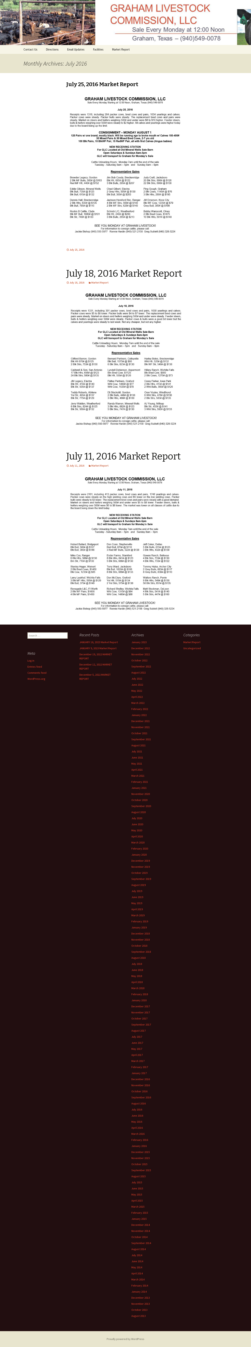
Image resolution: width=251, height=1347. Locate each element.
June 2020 (137, 824)
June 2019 (137, 897)
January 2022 (139, 715)
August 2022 (138, 672)
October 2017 (139, 1018)
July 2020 (136, 818)
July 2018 (136, 964)
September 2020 (141, 806)
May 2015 (136, 1194)
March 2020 (138, 842)
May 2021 (136, 763)
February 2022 (139, 709)
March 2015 (138, 1206)
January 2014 (139, 1291)
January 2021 (139, 788)
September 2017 (141, 1024)
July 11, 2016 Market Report (123, 456)
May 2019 (136, 903)
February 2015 (139, 1212)
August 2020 (138, 812)
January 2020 (139, 854)
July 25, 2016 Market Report (102, 84)
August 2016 (138, 1103)
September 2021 (141, 739)
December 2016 (140, 1079)
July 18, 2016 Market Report (124, 273)
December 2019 (140, 860)
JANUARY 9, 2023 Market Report (97, 648)
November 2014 (140, 1231)
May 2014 (136, 1267)
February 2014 (139, 1285)
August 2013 (138, 1316)
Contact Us (30, 49)
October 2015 (139, 1164)
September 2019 (141, 879)
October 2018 (139, 945)
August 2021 (138, 745)
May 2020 (136, 830)
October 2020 (139, 800)
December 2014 (140, 1225)
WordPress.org (36, 679)
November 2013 (140, 1303)
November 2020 (140, 794)
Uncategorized (192, 648)
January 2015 (139, 1219)
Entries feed (34, 666)
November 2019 (140, 867)
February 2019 (139, 921)
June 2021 (137, 757)
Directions (52, 49)
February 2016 (139, 1140)
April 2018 (137, 982)
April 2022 (137, 697)
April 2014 (137, 1273)
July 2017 (136, 1036)
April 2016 (137, 1127)
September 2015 (141, 1170)
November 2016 (140, 1085)
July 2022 (136, 678)
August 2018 (138, 958)
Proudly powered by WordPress (125, 1339)
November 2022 (140, 654)
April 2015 (137, 1200)
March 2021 (138, 775)
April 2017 (137, 1055)
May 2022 (136, 690)
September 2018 (141, 951)
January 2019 (139, 927)
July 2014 (136, 1255)
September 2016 (141, 1097)
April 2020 (137, 836)
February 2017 (139, 1067)
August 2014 (138, 1249)
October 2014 (139, 1237)
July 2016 (136, 1109)
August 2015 (138, 1176)
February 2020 (139, 848)
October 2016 (139, 1091)
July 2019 (136, 891)
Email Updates (76, 49)
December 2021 (140, 721)
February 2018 (139, 994)
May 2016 (136, 1121)
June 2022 (137, 684)
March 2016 (138, 1134)
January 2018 (139, 1000)
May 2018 (136, 976)
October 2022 (139, 660)
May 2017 (136, 1049)
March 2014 (138, 1279)
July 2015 (136, 1182)
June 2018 (137, 970)
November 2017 (140, 1012)
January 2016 (139, 1146)
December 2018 (140, 933)
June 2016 (137, 1115)
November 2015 (140, 1158)
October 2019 (139, 873)
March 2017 (138, 1061)
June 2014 (137, 1261)
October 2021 (139, 733)
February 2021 (139, 782)
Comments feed (36, 672)
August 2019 (138, 885)
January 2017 (139, 1073)
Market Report (121, 49)
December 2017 (140, 1006)
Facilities (98, 49)
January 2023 (139, 642)
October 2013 (139, 1310)
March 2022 (138, 703)
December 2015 (140, 1152)
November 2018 (140, 939)
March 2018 (138, 988)
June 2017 (137, 1043)
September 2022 (141, 666)
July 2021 (136, 751)
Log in (30, 660)
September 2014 (141, 1243)
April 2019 (137, 909)
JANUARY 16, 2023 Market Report (98, 642)
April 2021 (137, 769)
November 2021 (140, 727)
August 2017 (138, 1030)
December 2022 (140, 648)
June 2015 (137, 1188)
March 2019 (138, 915)
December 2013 (140, 1297)
